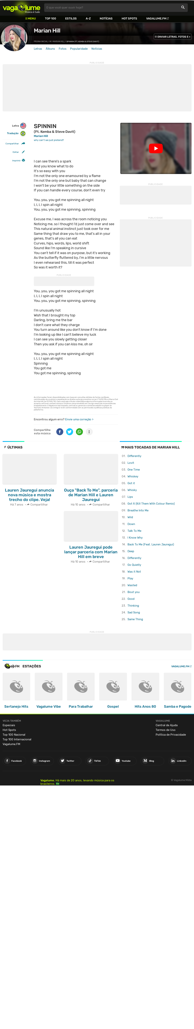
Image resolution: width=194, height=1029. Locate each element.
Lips (130, 497)
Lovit (131, 463)
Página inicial (41, 41)
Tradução (16, 133)
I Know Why (135, 537)
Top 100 (50, 18)
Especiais (9, 725)
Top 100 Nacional (14, 734)
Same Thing (135, 619)
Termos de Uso (165, 730)
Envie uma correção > (79, 419)
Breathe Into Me (138, 510)
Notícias (106, 18)
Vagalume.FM (156, 18)
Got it (131, 483)
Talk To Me (134, 531)
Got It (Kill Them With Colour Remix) (151, 503)
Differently (134, 456)
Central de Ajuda (167, 725)
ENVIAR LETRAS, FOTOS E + (174, 36)
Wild (130, 517)
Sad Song (134, 612)
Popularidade (79, 48)
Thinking (133, 605)
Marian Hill (47, 30)
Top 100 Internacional (17, 739)
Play (130, 578)
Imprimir (16, 160)
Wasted (132, 585)
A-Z (88, 18)
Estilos (71, 18)
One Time (134, 469)
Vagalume (21, 8)
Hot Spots (129, 18)
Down (131, 524)
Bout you (134, 592)
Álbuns (50, 48)
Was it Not (134, 571)
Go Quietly (134, 565)
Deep (131, 551)
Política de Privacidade (171, 734)
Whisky (132, 490)
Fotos (62, 48)
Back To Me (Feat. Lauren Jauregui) (151, 544)
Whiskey (133, 476)
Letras (38, 48)
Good (131, 599)
